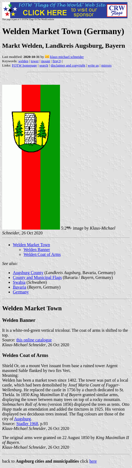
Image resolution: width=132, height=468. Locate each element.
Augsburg (22, 419)
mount (45, 61)
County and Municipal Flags (37, 277)
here (93, 461)
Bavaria (19, 287)
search (43, 65)
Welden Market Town (31, 244)
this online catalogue (34, 340)
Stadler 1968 (27, 423)
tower (35, 61)
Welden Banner (37, 249)
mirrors (106, 65)
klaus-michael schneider (67, 57)
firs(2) (56, 61)
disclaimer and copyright (68, 65)
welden (23, 61)
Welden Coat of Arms (42, 254)
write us (93, 65)
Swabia (19, 282)
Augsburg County (28, 272)
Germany (21, 292)
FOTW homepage (24, 65)
